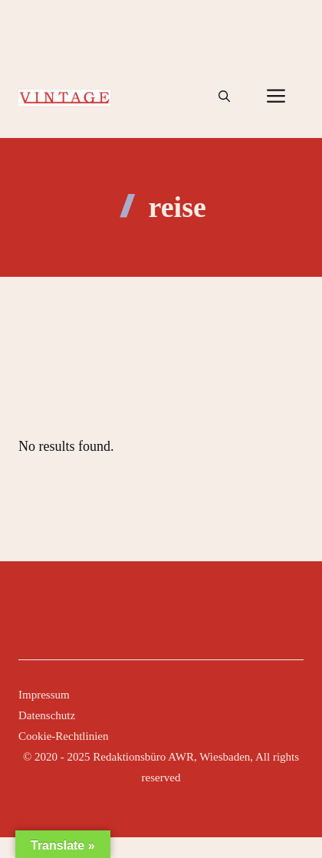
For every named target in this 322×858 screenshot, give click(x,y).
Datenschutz (46, 715)
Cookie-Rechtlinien (63, 736)
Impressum (44, 695)
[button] (224, 97)
